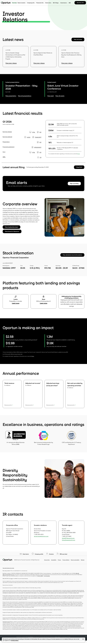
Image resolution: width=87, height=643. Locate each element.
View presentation (10, 98)
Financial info (39, 3)
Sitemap (82, 561)
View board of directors (12, 233)
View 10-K (79, 169)
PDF (39, 134)
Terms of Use (47, 561)
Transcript (36, 139)
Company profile (38, 556)
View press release (11, 65)
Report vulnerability (75, 561)
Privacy (59, 561)
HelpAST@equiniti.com (68, 540)
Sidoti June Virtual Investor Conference (62, 89)
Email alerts (25, 556)
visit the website (47, 577)
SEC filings (55, 3)
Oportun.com (80, 2)
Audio (27, 139)
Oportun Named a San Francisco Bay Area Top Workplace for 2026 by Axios (71, 57)
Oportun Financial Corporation (23, 561)
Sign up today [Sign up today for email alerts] (74, 185)
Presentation (6, 144)
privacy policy (14, 640)
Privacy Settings (65, 561)
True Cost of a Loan (6, 623)
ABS (70, 3)
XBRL (4, 159)
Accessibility (53, 561)
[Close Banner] (83, 639)
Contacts (51, 556)
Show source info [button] (8, 407)
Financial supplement (8, 149)
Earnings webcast (7, 138)
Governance (63, 3)
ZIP (39, 159)
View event (50, 98)
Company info (30, 3)
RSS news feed (63, 556)
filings (78, 155)
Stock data (48, 3)
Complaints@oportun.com (10, 576)
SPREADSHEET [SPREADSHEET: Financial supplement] (36, 149)
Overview (14, 3)
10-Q (4, 154)
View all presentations (24, 98)
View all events (59, 98)
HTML (32, 134)
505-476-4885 (40, 577)
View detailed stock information (72, 257)
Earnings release (7, 133)
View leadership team (11, 229)
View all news (78, 41)
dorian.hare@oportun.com (41, 538)
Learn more (15, 305)
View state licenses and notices (8, 570)
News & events (21, 3)
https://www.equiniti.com (68, 542)
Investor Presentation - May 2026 (21, 89)
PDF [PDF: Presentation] (39, 144)
